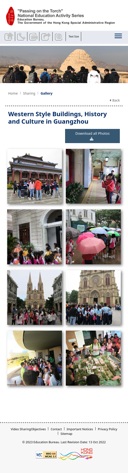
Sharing (29, 93)
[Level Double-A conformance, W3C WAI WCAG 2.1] (46, 454)
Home (13, 93)
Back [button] (115, 100)
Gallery (46, 93)
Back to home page (10, 36)
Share (46, 36)
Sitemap (66, 433)
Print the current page (34, 36)
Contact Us (22, 36)
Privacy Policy (107, 429)
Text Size (74, 36)
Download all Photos (92, 136)
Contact (56, 429)
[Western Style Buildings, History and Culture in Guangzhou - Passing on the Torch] (65, 16)
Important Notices (80, 429)
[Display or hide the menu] (119, 37)
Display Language (60, 36)
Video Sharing (21, 429)
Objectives (38, 429)
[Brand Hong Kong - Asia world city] (74, 454)
